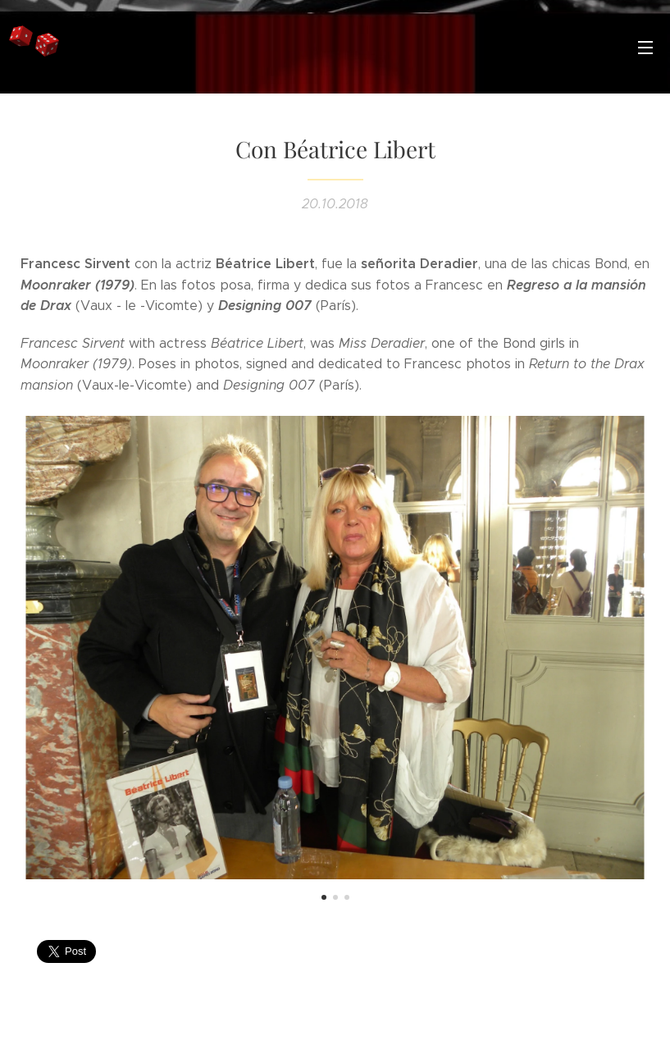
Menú (645, 47)
